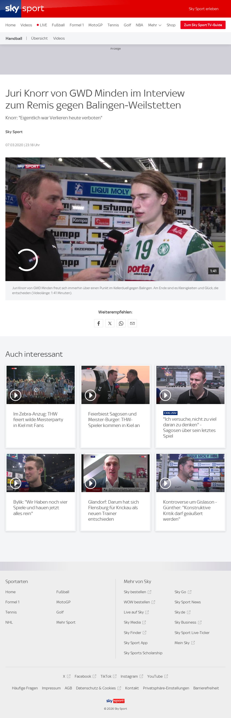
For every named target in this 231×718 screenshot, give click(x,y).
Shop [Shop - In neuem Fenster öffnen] (171, 25)
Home (10, 25)
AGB (68, 688)
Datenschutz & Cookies (98, 689)
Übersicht (39, 38)
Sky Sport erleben (204, 9)
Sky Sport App (136, 643)
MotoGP (95, 25)
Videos (26, 25)
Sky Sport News (188, 602)
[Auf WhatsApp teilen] (121, 323)
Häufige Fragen (25, 688)
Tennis (113, 25)
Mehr (155, 25)
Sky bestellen (137, 593)
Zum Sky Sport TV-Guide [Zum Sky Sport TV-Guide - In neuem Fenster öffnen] (203, 25)
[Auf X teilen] (109, 323)
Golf (127, 25)
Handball (14, 38)
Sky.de (182, 613)
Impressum (51, 688)
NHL (9, 622)
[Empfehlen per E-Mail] (132, 323)
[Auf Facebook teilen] (98, 323)
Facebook (85, 677)
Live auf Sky (136, 613)
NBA (139, 25)
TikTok (108, 677)
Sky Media (134, 623)
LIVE (43, 25)
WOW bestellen (139, 603)
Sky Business (187, 623)
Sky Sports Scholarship (143, 653)
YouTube (156, 677)
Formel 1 (77, 25)
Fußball (58, 25)
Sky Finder (134, 633)
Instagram (131, 677)
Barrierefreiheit (206, 688)
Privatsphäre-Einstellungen (166, 688)
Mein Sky (184, 644)
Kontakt (132, 688)
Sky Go (182, 593)
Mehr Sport (66, 622)
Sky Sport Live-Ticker (192, 632)
